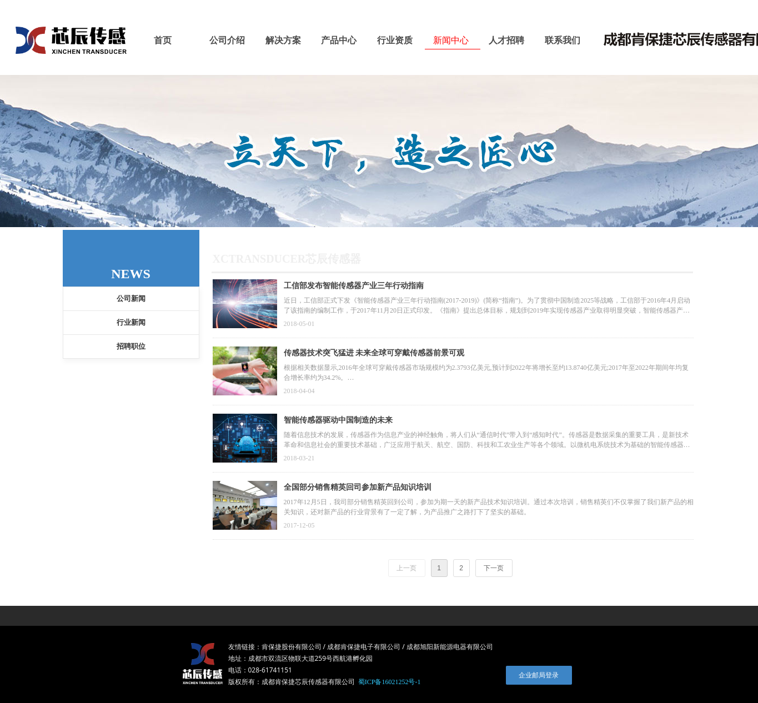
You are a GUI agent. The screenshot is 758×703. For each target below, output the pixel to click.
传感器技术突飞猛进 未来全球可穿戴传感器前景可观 (374, 353)
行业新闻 (131, 322)
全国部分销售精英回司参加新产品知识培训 (357, 487)
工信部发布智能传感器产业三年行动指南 (354, 286)
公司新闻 (131, 298)
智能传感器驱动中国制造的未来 (338, 420)
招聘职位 (131, 346)
